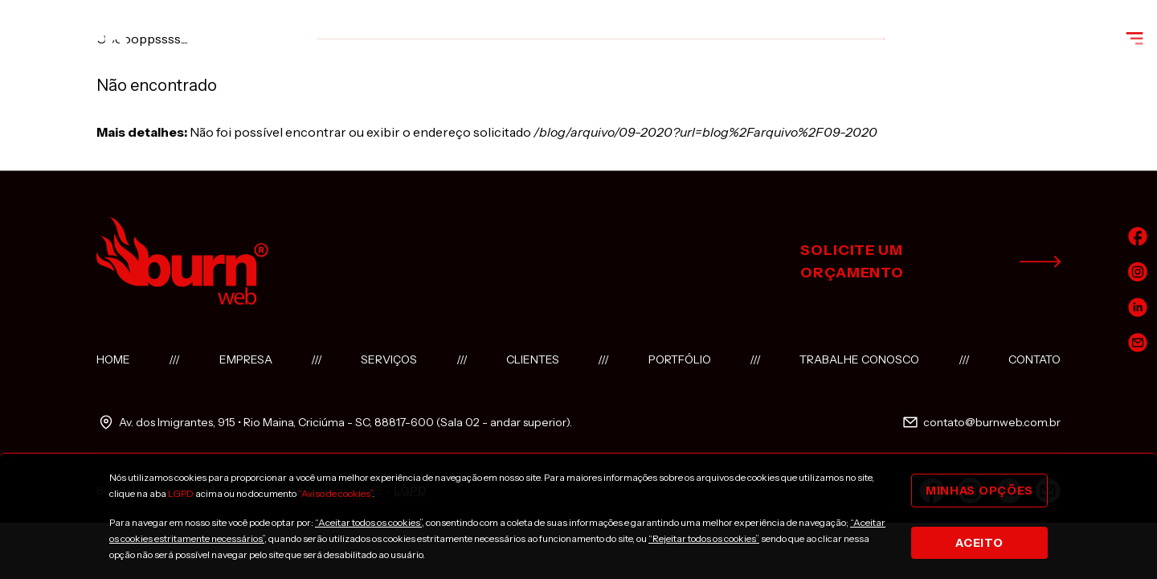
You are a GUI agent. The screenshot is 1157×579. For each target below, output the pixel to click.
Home (113, 359)
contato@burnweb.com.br (981, 422)
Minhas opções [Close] (979, 490)
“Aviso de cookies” (335, 493)
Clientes (532, 359)
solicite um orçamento (930, 261)
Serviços (389, 359)
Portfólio (679, 359)
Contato (1034, 359)
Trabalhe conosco (859, 359)
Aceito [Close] (979, 543)
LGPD (181, 493)
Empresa (245, 359)
